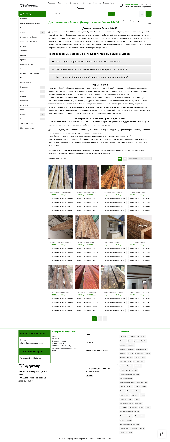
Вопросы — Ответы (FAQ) (61, 346)
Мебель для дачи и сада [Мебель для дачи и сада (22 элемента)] (128, 370)
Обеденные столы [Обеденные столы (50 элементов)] (126, 386)
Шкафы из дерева (27, 128)
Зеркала (23, 50)
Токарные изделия (32, 119)
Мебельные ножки (27, 78)
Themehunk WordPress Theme (99, 439)
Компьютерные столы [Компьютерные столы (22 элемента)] (142, 353)
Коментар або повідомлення (97, 350)
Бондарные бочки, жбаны (30, 23)
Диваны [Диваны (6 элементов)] (122, 353)
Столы (32, 109)
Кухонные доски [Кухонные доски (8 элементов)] (125, 361)
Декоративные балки (28, 37)
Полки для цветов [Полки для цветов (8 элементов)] (126, 399)
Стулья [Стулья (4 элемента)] (148, 407)
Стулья (32, 114)
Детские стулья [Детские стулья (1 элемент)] (141, 349)
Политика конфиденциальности (64, 348)
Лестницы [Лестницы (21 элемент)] (138, 366)
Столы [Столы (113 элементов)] (141, 407)
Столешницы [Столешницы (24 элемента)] (133, 407)
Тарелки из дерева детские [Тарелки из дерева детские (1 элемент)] (129, 411)
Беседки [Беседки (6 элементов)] (123, 336)
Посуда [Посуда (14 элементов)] (137, 399)
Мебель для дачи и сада (29, 73)
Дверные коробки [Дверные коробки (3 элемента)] (140, 341)
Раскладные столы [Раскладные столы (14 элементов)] (126, 403)
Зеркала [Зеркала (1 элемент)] (130, 353)
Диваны (23, 46)
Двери (32, 32)
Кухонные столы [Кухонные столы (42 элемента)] (138, 361)
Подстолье (32, 87)
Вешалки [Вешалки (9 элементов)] (123, 341)
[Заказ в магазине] (140, 158)
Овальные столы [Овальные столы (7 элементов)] (140, 386)
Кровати (23, 60)
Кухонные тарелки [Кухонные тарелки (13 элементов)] (126, 366)
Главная (55, 336)
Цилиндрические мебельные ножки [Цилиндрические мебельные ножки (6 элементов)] (132, 428)
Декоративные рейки (28, 41)
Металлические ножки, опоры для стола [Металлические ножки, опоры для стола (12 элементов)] (134, 382)
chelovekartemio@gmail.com (140, 7)
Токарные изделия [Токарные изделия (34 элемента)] (126, 416)
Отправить (89, 376)
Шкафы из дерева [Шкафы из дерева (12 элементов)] (126, 432)
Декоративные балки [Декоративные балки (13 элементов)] (127, 345)
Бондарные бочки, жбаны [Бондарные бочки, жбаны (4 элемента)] (136, 336)
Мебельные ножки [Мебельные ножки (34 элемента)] (126, 378)
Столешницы (25, 105)
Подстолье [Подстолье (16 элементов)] (134, 395)
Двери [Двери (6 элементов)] (130, 341)
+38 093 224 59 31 (145, 4)
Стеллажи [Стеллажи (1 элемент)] (123, 407)
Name (88, 334)
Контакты (56, 338)
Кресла (23, 55)
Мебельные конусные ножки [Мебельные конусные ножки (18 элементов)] (129, 374)
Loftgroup (69, 439)
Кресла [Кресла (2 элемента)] (122, 357)
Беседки (23, 19)
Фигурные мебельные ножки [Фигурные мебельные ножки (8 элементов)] (129, 424)
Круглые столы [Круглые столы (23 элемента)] (140, 357)
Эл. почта (90, 342)
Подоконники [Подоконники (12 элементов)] (124, 395)
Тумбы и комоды (26, 123)
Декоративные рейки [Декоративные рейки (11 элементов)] (127, 349)
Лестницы (32, 69)
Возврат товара (58, 343)
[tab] (100, 61)
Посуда (32, 96)
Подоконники (25, 82)
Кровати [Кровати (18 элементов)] (130, 357)
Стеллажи (24, 100)
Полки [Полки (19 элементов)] (143, 395)
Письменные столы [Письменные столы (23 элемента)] (133, 391)
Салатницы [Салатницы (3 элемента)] (139, 403)
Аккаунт (55, 350)
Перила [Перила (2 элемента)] (122, 391)
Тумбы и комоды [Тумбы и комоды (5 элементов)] (126, 420)
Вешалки (23, 28)
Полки (32, 91)
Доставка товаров (59, 341)
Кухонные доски (26, 64)
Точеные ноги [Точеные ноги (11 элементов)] (139, 416)
